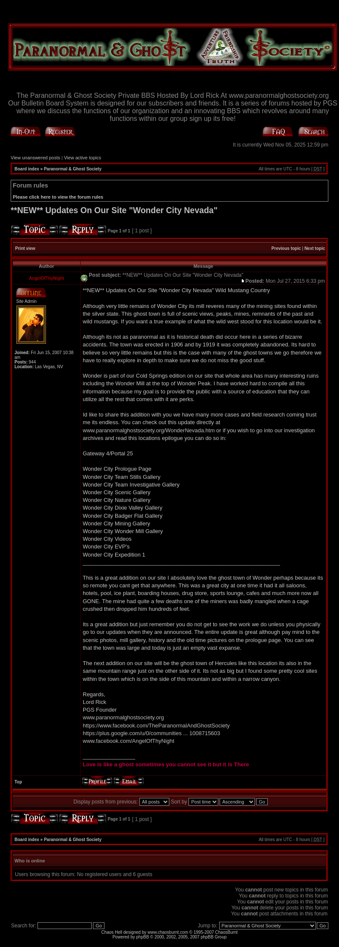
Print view (25, 248)
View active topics (82, 157)
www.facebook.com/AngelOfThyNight (128, 741)
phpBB (142, 937)
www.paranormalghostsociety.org (123, 717)
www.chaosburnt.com (168, 932)
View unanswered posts (35, 157)
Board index (26, 169)
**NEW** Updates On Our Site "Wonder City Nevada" (114, 210)
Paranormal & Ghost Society (72, 169)
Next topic (314, 248)
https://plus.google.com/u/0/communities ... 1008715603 (151, 733)
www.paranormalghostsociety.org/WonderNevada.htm (149, 430)
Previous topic (286, 248)
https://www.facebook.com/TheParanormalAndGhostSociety (156, 725)
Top (18, 782)
